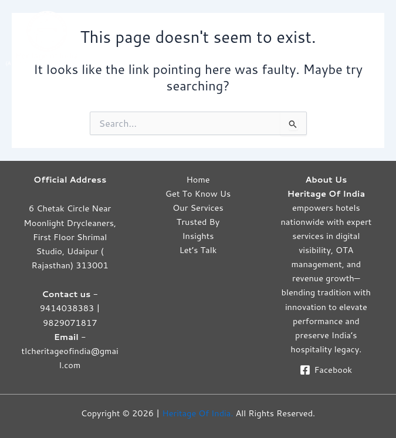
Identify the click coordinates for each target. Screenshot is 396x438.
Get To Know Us (198, 193)
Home (197, 179)
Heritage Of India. (197, 413)
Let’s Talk (198, 250)
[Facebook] (326, 370)
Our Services (197, 207)
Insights (198, 236)
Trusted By (198, 221)
